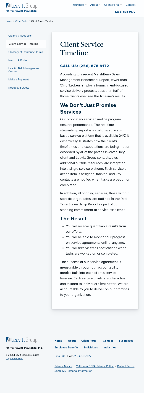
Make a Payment (18, 79)
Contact (108, 341)
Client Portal (21, 21)
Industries (110, 347)
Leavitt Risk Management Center (24, 70)
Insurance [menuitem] (78, 5)
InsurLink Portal (17, 60)
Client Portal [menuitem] (111, 5)
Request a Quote (18, 88)
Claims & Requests (20, 35)
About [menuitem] (94, 5)
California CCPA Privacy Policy (95, 366)
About (72, 341)
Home (9, 21)
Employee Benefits (66, 347)
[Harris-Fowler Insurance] (21, 5)
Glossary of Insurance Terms (25, 52)
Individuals (91, 347)
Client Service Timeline (23, 44)
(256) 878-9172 (82, 356)
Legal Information (14, 358)
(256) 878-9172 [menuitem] (125, 12)
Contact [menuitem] (130, 5)
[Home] (21, 340)
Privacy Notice (63, 366)
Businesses (126, 341)
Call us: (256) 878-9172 (84, 66)
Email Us (59, 356)
